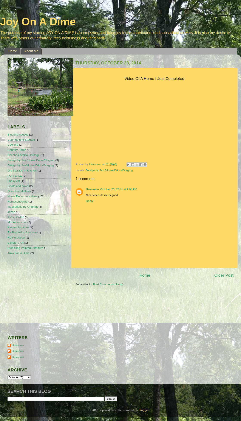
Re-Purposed (16, 237)
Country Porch (17, 149)
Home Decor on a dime (22, 196)
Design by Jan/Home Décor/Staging (31, 165)
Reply (89, 201)
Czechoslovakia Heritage (24, 155)
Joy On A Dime (38, 22)
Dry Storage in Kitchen (22, 170)
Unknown (92, 189)
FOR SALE (15, 175)
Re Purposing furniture (22, 232)
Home (12, 51)
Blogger (143, 410)
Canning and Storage (21, 139)
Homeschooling (18, 201)
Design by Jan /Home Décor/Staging (109, 170)
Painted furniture (18, 227)
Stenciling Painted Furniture (25, 247)
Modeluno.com (17, 222)
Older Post (223, 275)
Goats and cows (18, 186)
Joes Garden (16, 217)
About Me (31, 51)
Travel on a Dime (18, 253)
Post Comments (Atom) (108, 284)
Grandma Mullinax (19, 191)
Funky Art (14, 180)
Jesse (11, 212)
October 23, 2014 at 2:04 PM (118, 189)
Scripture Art (15, 242)
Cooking (13, 144)
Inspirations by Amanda (23, 206)
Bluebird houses (18, 134)
